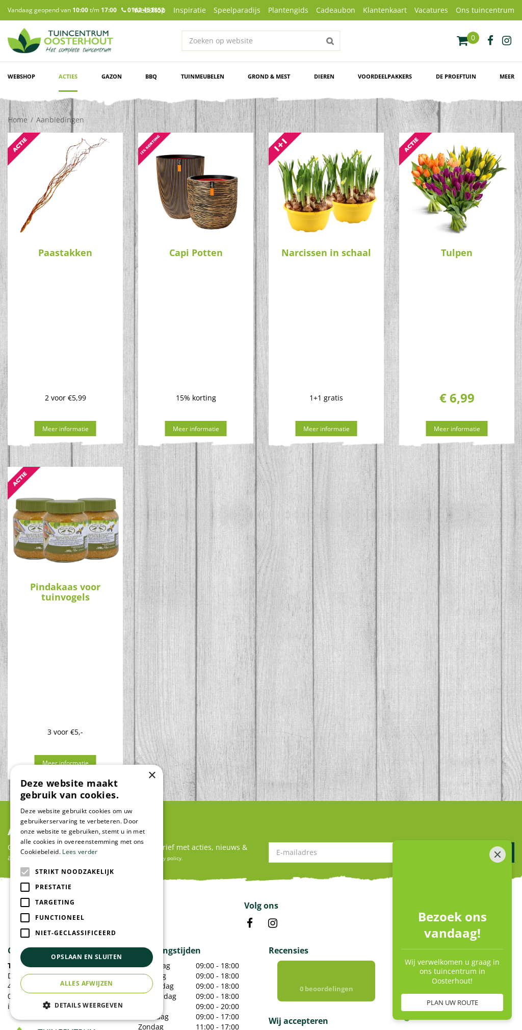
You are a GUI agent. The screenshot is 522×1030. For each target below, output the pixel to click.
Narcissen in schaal (326, 252)
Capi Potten (196, 252)
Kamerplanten (159, 912)
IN (272, 709)
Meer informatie (65, 321)
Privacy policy (328, 1001)
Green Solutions (206, 1001)
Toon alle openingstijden (180, 828)
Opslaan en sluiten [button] (86, 956)
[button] (86, 1005)
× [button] (151, 776)
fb (490, 40)
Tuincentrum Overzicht (269, 1001)
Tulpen (457, 252)
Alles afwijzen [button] (86, 983)
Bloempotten (158, 936)
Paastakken (65, 252)
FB (249, 709)
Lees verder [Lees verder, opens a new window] (79, 851)
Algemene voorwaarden (389, 1001)
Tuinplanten (156, 924)
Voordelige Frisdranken (173, 948)
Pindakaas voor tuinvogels (65, 484)
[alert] (86, 892)
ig (506, 40)
